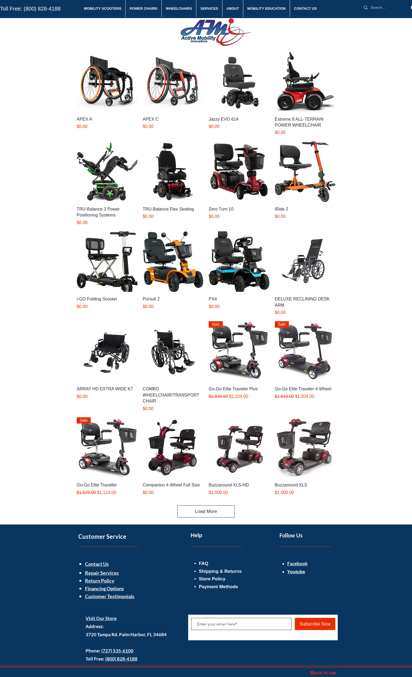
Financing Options (104, 588)
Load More (206, 511)
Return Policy (99, 581)
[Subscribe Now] (315, 624)
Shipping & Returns (221, 571)
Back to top (323, 672)
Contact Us (97, 564)
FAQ (203, 563)
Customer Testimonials (109, 596)
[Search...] (383, 7)
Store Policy (212, 578)
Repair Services (102, 573)
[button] (102, 8)
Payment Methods (219, 586)
